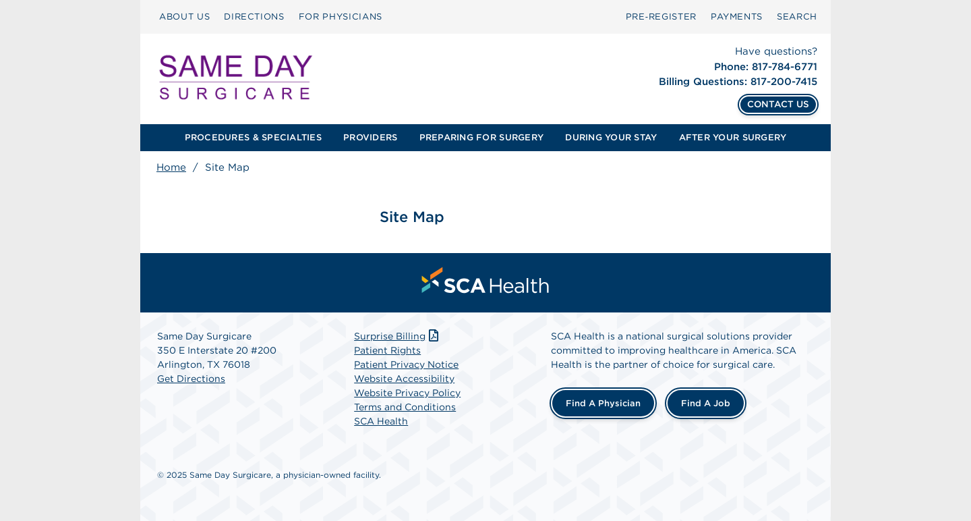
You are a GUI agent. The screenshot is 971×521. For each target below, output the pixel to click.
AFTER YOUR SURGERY (733, 137)
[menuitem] (184, 17)
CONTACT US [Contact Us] (778, 104)
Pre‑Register (661, 16)
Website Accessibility (404, 378)
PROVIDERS (370, 137)
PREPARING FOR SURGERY (481, 137)
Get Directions (191, 378)
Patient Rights (387, 350)
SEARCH (797, 16)
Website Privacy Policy (407, 392)
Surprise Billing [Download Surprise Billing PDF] (397, 336)
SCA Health (381, 421)
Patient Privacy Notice (406, 364)
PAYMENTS (737, 16)
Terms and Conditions (405, 407)
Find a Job (705, 403)
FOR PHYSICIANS (340, 16)
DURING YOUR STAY (611, 137)
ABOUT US (184, 16)
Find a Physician (603, 403)
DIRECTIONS (254, 16)
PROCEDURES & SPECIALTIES (253, 137)
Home (171, 167)
